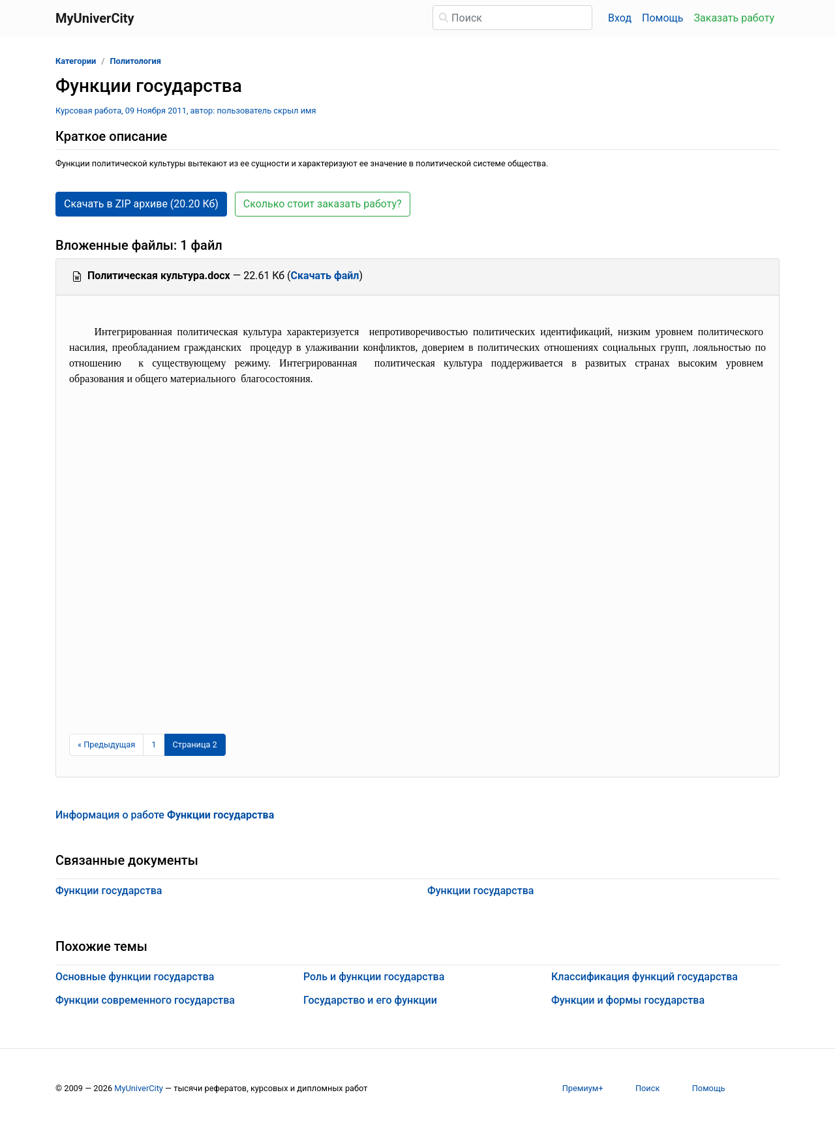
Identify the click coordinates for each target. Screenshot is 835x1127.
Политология (135, 61)
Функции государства (108, 890)
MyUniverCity (138, 1088)
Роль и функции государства (373, 976)
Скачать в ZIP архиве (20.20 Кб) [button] (141, 204)
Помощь (662, 18)
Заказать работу (734, 18)
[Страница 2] (195, 745)
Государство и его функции (370, 1000)
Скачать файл (325, 275)
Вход (619, 18)
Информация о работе (164, 815)
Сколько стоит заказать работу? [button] (322, 204)
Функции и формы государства (628, 1000)
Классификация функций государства (644, 976)
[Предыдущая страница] (106, 745)
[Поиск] (512, 17)
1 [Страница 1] (153, 744)
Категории (75, 61)
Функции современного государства (145, 1000)
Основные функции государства (134, 976)
